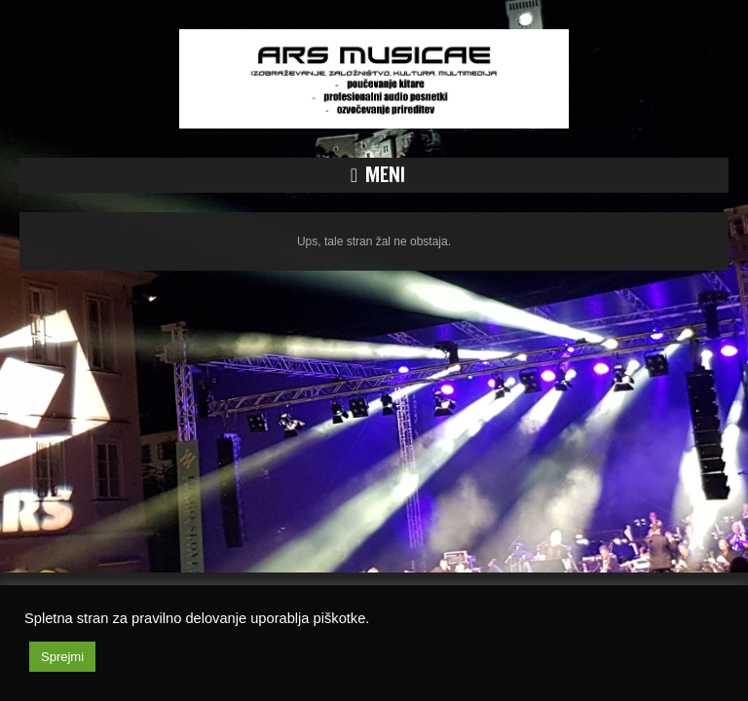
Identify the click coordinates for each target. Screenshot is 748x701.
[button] (374, 175)
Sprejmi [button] (62, 656)
